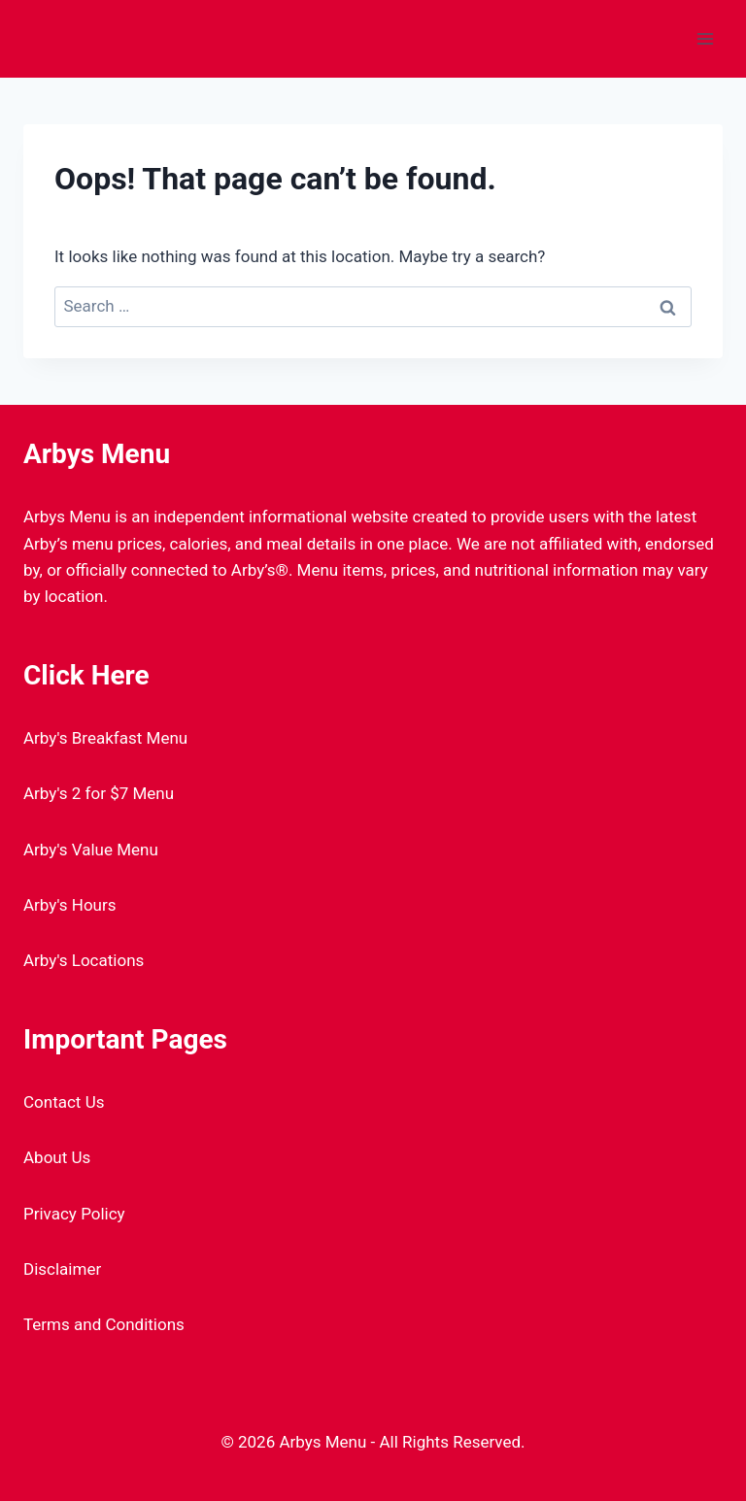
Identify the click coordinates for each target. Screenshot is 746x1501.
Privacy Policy (74, 1213)
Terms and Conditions (104, 1324)
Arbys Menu (96, 454)
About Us (56, 1157)
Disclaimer (62, 1269)
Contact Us (63, 1102)
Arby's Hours (70, 905)
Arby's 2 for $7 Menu (98, 793)
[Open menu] (705, 38)
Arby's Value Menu (90, 849)
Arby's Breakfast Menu (105, 738)
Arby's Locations (83, 960)
